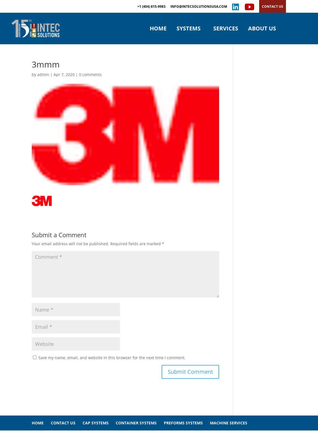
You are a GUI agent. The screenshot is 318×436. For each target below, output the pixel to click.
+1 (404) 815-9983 (151, 7)
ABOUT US (262, 29)
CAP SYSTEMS (96, 422)
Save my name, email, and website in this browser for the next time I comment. (111, 357)
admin (43, 74)
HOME (158, 29)
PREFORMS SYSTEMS (183, 422)
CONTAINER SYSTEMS (136, 422)
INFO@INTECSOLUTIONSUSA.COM (198, 7)
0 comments (90, 74)
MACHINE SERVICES (228, 422)
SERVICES (225, 29)
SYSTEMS (189, 29)
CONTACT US (272, 6)
